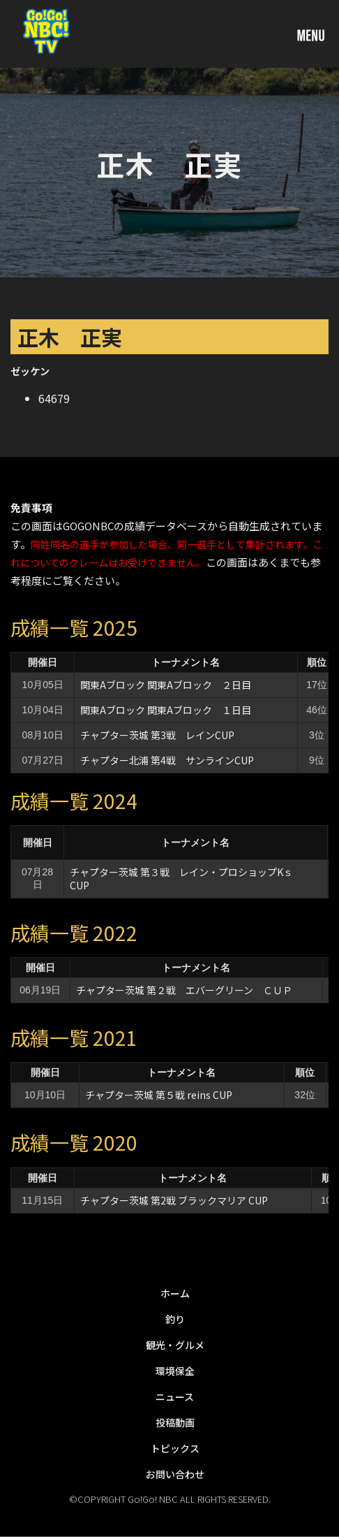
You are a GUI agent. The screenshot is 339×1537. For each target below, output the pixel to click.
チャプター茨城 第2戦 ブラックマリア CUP (174, 1200)
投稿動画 (175, 1422)
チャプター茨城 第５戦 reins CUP (158, 1095)
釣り (175, 1319)
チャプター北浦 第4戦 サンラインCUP (167, 760)
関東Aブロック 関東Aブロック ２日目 (165, 685)
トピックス (175, 1448)
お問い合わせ (175, 1474)
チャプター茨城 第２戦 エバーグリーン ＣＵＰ (184, 990)
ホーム (175, 1293)
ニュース (175, 1397)
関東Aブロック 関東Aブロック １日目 (165, 710)
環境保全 (175, 1371)
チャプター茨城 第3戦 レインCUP (157, 735)
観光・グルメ (175, 1345)
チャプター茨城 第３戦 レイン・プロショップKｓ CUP (186, 878)
